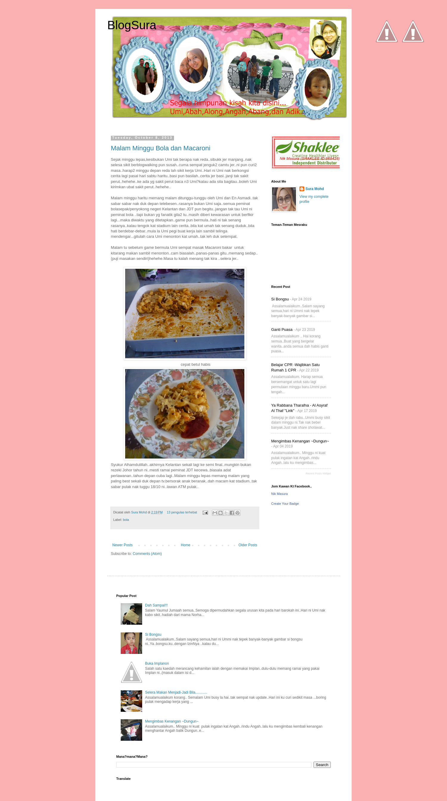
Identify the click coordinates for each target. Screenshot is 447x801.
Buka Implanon (157, 663)
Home (185, 545)
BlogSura (131, 25)
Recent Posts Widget (318, 473)
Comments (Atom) (147, 554)
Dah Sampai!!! (156, 605)
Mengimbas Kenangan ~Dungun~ (300, 441)
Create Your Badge (285, 503)
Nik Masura (279, 494)
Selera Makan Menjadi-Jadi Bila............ (176, 692)
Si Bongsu (280, 299)
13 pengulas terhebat (182, 512)
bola (126, 519)
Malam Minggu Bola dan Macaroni (160, 148)
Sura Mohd (139, 512)
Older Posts (247, 545)
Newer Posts (122, 545)
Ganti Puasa (282, 329)
